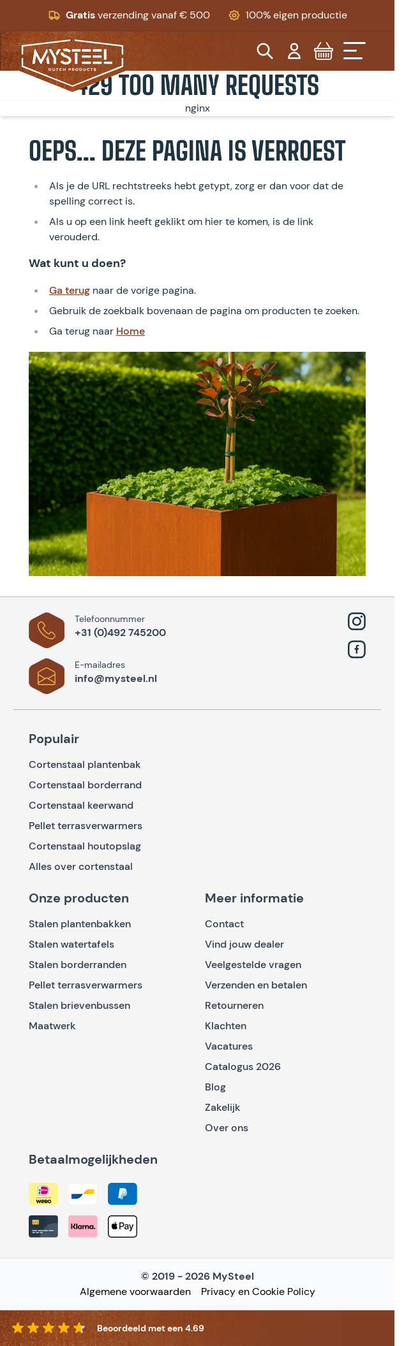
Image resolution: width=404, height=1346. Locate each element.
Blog (215, 1087)
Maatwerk (52, 1025)
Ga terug (69, 290)
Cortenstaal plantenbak (85, 764)
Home (130, 331)
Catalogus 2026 (243, 1066)
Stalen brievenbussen (79, 1005)
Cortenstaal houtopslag (85, 846)
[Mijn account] (294, 51)
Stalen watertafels (71, 944)
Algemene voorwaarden (135, 1291)
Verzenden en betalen (256, 985)
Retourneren (234, 1005)
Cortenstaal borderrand (85, 785)
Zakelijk (223, 1107)
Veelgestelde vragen (253, 964)
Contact (224, 923)
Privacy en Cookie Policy (258, 1291)
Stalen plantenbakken (80, 923)
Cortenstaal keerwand (81, 805)
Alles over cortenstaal (82, 866)
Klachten (225, 1025)
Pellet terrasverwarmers (85, 825)
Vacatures (229, 1046)
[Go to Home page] (72, 63)
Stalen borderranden (77, 964)
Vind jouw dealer (244, 944)
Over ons (226, 1127)
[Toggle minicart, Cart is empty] (323, 51)
